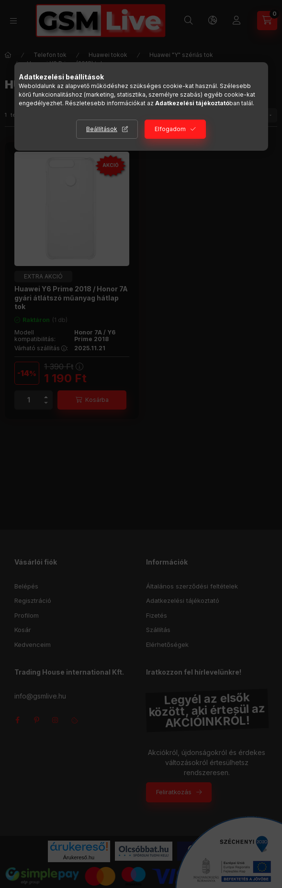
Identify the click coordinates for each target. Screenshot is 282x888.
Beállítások (101, 129)
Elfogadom (170, 129)
